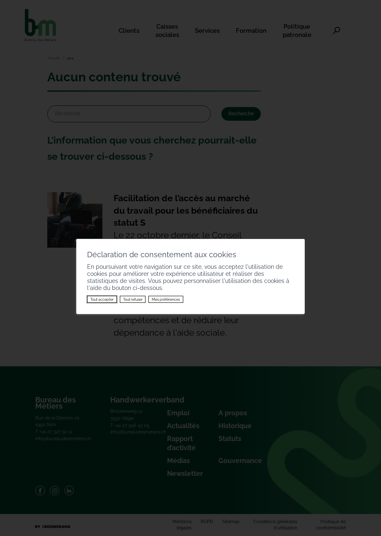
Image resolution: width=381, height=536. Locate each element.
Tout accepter (102, 299)
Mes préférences (166, 299)
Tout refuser (133, 299)
